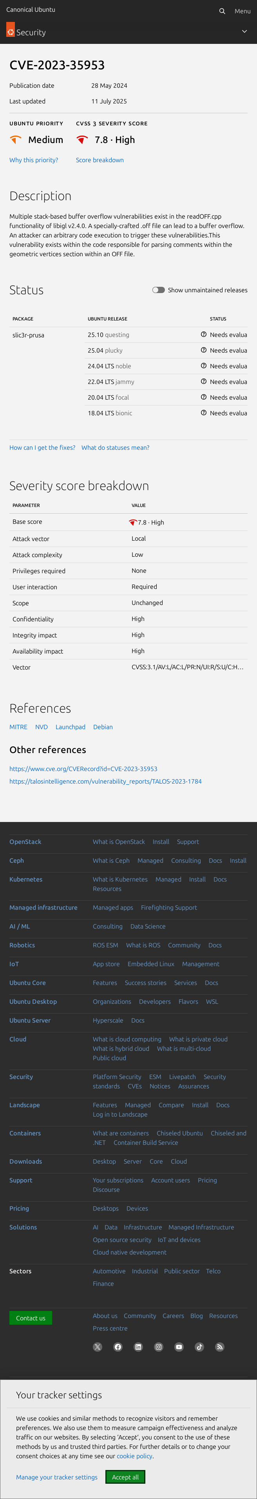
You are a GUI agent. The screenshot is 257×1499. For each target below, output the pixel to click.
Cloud (17, 1039)
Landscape (24, 1104)
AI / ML (19, 926)
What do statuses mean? (115, 447)
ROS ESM (105, 945)
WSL (212, 1001)
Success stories (146, 982)
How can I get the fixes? (42, 447)
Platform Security (117, 1076)
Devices (137, 1208)
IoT (14, 963)
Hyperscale (108, 1020)
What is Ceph (111, 860)
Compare (171, 1104)
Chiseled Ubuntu (180, 1133)
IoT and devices (179, 1239)
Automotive (109, 1271)
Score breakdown (100, 159)
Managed (150, 860)
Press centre (110, 1328)
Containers (25, 1133)
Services (185, 982)
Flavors (188, 1001)
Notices (160, 1086)
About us (105, 1315)
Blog (196, 1315)
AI (95, 1227)
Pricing (207, 1180)
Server (133, 1161)
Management (200, 963)
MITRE (18, 726)
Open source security (122, 1239)
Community (184, 945)
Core (156, 1161)
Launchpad (70, 726)
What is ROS (143, 945)
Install (161, 841)
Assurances (193, 1086)
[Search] (222, 11)
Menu (243, 10)
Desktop (104, 1161)
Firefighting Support (169, 907)
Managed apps (113, 907)
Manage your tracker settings (57, 1477)
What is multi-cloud (184, 1048)
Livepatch (182, 1076)
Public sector (182, 1271)
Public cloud (109, 1057)
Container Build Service (146, 1142)
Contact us (30, 1318)
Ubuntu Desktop (33, 1001)
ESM (155, 1076)
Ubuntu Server (30, 1020)
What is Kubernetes (120, 879)
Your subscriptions (118, 1180)
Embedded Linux (151, 963)
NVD (41, 726)
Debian (103, 726)
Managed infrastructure (43, 907)
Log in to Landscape (120, 1114)
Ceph (16, 860)
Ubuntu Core (27, 982)
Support (188, 841)
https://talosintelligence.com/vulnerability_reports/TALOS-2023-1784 (105, 781)
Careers (173, 1315)
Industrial (145, 1271)
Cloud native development (130, 1252)
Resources (107, 888)
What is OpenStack (119, 841)
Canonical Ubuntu (30, 9)
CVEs (135, 1086)
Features (105, 982)
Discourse (106, 1189)
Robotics (22, 945)
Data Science (148, 926)
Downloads (25, 1161)
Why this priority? (33, 159)
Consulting (186, 860)
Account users (170, 1180)
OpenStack (25, 841)
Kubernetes (25, 879)
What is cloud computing (127, 1039)
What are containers (121, 1133)
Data (111, 1227)
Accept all (125, 1477)
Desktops (106, 1208)
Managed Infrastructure (201, 1227)
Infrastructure (143, 1227)
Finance (103, 1283)
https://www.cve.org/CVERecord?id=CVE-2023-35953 (83, 768)
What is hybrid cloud (121, 1048)
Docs (215, 860)
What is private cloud (198, 1039)
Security (21, 1076)
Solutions (23, 1227)
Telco (213, 1271)
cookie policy (134, 1455)
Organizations (112, 1001)
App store (106, 963)
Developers (155, 1001)
